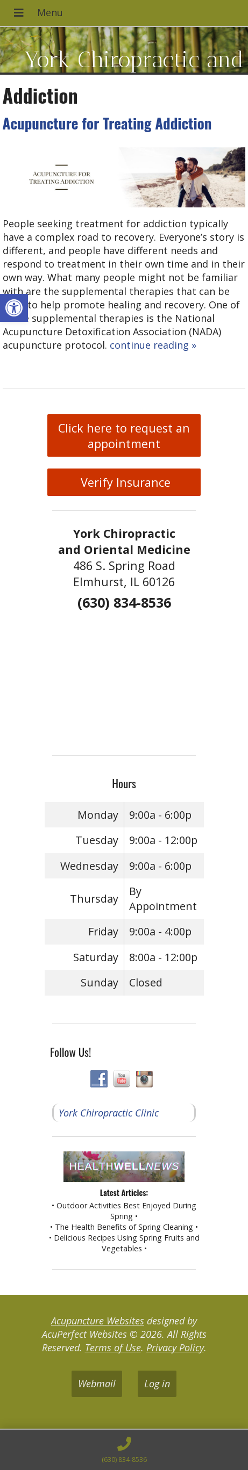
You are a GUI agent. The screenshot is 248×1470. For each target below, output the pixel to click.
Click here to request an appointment (124, 435)
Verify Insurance (124, 482)
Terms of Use (113, 1347)
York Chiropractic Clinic (109, 1112)
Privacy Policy (175, 1347)
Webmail (97, 1383)
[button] (14, 308)
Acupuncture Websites (97, 1320)
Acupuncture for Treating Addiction (107, 123)
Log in (157, 1383)
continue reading (153, 344)
